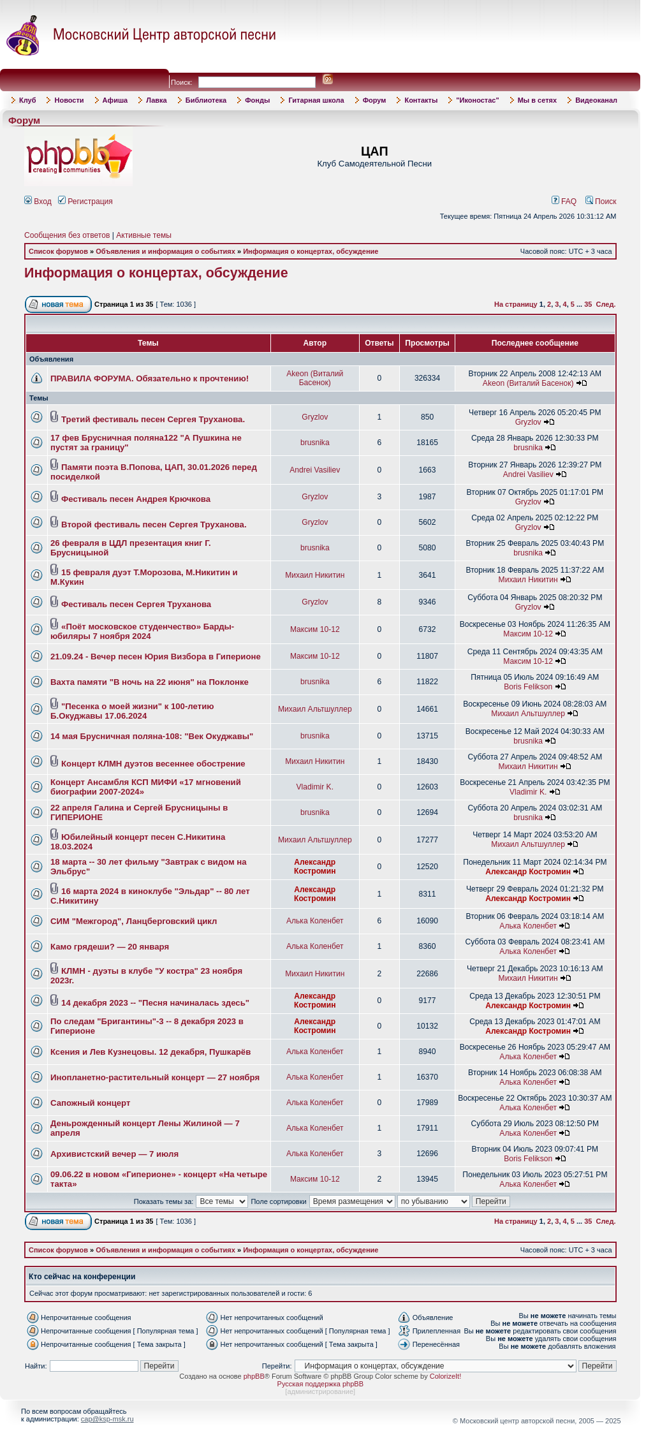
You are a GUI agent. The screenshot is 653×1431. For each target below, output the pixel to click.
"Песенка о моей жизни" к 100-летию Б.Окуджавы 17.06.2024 (132, 711)
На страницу (516, 304)
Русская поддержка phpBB (320, 1384)
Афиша (115, 100)
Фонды (257, 100)
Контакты (420, 100)
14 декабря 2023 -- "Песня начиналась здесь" (155, 1003)
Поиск (601, 201)
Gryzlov (315, 417)
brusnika (315, 442)
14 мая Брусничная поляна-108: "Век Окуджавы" (151, 736)
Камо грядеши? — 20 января (109, 946)
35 (588, 304)
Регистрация (85, 201)
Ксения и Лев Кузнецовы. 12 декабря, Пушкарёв (150, 1052)
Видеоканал (596, 100)
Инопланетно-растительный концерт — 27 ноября (155, 1077)
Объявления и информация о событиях (165, 251)
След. (606, 304)
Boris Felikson (528, 686)
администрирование (320, 1391)
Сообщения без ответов (67, 235)
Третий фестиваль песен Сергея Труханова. (153, 419)
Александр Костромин (315, 867)
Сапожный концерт (90, 1103)
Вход (38, 201)
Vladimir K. (315, 786)
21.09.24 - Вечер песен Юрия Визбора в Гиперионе (155, 656)
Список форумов (58, 251)
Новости (69, 100)
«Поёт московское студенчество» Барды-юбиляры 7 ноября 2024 (142, 631)
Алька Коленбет (315, 920)
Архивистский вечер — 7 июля (114, 1154)
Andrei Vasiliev (315, 470)
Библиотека (206, 100)
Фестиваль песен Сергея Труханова (136, 604)
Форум (374, 100)
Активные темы (144, 235)
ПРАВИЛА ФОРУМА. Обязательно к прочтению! (149, 378)
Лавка (156, 100)
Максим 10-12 (315, 629)
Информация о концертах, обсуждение (310, 251)
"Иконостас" (477, 100)
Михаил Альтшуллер (315, 709)
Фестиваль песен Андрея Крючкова (135, 499)
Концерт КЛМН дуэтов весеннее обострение (153, 763)
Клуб (27, 100)
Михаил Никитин (314, 575)
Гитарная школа (316, 100)
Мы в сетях (537, 100)
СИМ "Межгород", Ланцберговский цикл (133, 921)
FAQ (564, 201)
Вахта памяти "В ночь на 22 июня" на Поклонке (149, 682)
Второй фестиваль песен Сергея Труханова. (153, 524)
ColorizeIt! (446, 1376)
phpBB (254, 1376)
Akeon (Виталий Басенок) (314, 378)
